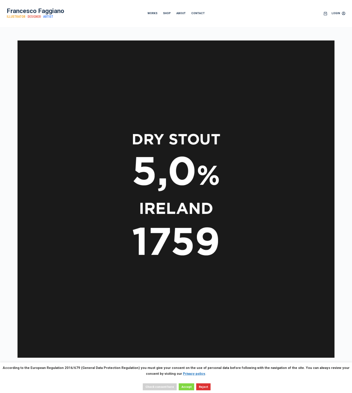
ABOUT (181, 13)
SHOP (167, 13)
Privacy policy (194, 374)
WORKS (152, 13)
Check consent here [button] (159, 387)
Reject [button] (203, 387)
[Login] (338, 13)
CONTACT (198, 13)
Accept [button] (186, 387)
